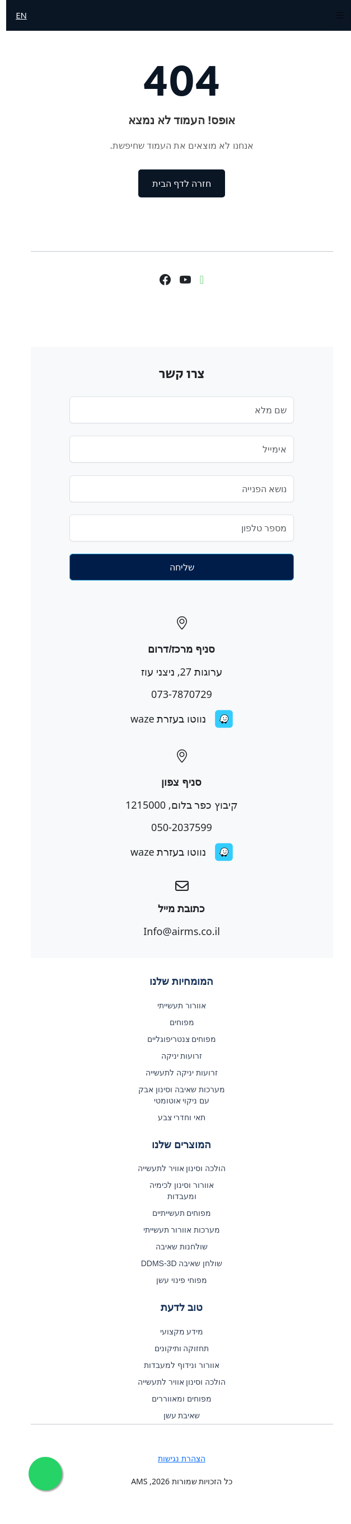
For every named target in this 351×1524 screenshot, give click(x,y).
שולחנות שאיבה (175, 1246)
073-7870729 (175, 694)
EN (15, 15)
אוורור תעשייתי (175, 1005)
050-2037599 (175, 827)
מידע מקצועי (176, 1331)
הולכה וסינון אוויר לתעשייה (176, 1168)
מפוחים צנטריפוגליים (175, 1039)
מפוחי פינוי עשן (175, 1280)
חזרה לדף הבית (175, 183)
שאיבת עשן (175, 1415)
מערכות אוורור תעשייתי (175, 1229)
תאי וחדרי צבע (176, 1117)
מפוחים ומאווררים (175, 1398)
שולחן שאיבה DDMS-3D (176, 1263)
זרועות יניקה (175, 1055)
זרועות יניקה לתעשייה (175, 1072)
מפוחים (175, 1022)
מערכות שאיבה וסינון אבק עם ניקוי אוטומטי (175, 1095)
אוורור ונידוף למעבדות (175, 1365)
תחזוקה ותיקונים (175, 1348)
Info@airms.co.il (175, 931)
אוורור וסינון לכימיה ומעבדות (175, 1191)
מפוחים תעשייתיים (175, 1213)
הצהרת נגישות (175, 1458)
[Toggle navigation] (333, 15)
